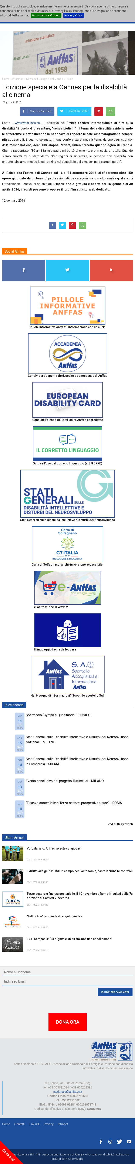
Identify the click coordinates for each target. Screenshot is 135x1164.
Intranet (63, 1124)
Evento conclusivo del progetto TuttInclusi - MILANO (65, 781)
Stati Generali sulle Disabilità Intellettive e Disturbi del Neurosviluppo (67, 520)
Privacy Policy (73, 15)
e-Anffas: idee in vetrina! (51, 607)
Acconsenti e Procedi (46, 15)
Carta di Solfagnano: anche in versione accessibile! (67, 564)
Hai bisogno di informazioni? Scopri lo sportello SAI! (68, 695)
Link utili (34, 1124)
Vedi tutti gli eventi (120, 824)
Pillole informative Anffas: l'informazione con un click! (67, 327)
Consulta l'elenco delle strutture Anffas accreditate (67, 420)
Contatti (19, 1124)
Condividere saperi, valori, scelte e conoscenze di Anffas (67, 375)
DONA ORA (67, 1022)
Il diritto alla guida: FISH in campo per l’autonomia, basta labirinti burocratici (80, 871)
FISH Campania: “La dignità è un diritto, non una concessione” (69, 939)
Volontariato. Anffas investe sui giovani (54, 848)
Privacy (49, 1124)
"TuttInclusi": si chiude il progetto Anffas (54, 916)
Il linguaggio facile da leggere (55, 649)
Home (6, 1124)
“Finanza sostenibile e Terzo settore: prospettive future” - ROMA (74, 803)
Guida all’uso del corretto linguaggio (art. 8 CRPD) (67, 463)
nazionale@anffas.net (67, 1091)
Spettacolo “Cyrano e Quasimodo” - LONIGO (58, 715)
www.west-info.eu (27, 123)
